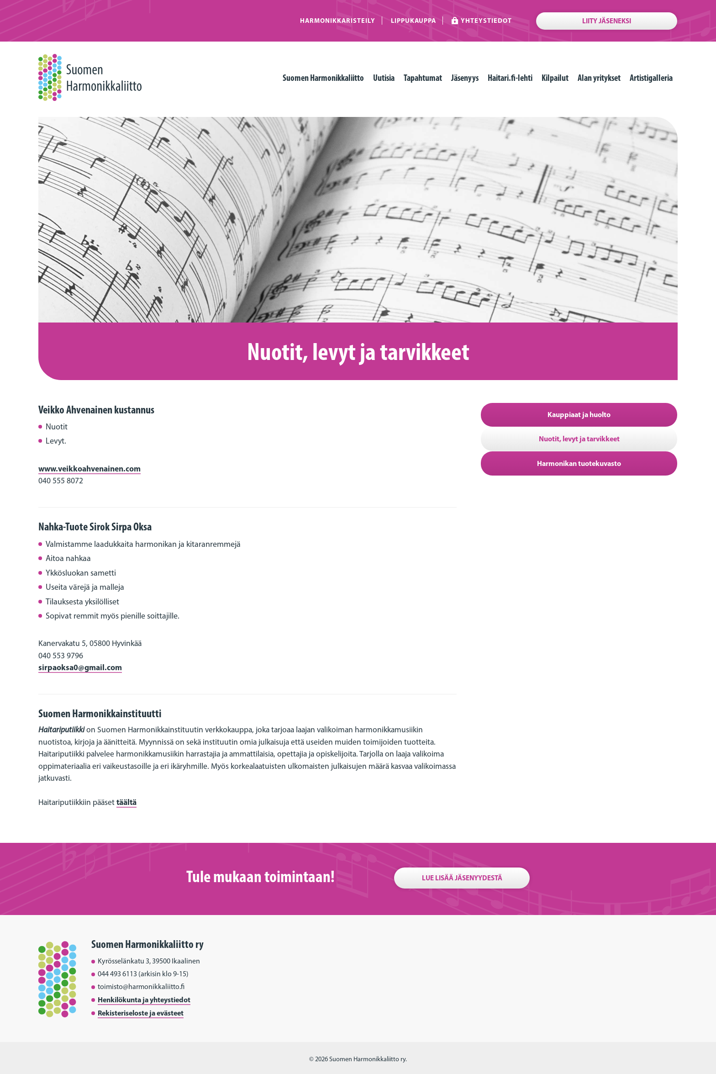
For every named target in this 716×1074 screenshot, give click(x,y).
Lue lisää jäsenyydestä (462, 877)
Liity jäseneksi (606, 20)
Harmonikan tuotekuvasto (579, 463)
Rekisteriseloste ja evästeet (141, 1012)
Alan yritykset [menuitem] (599, 77)
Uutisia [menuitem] (384, 77)
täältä (126, 802)
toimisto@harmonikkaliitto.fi (141, 986)
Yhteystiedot (486, 20)
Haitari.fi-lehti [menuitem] (510, 77)
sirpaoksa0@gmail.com (80, 667)
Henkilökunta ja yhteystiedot (144, 999)
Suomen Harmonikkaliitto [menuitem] (323, 77)
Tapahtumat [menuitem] (423, 77)
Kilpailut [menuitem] (555, 77)
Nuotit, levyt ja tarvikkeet (579, 438)
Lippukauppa (413, 20)
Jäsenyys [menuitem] (465, 77)
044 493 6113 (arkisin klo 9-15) (143, 973)
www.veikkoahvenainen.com (89, 468)
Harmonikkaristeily (337, 20)
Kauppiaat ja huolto (579, 414)
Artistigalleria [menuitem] (651, 77)
